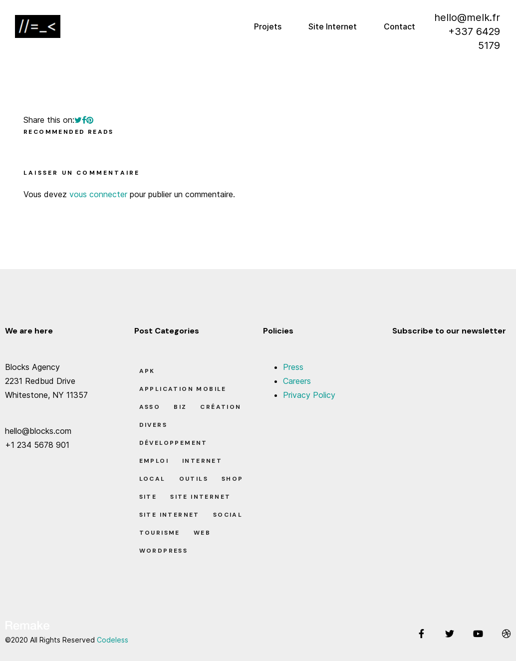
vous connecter (98, 194)
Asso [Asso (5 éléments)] (150, 407)
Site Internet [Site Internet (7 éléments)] (169, 515)
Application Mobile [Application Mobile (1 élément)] (183, 389)
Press (293, 367)
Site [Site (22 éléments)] (148, 497)
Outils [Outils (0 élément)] (193, 479)
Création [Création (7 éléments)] (220, 407)
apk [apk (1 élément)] (147, 371)
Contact (399, 26)
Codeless (112, 640)
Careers (297, 381)
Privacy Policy (309, 395)
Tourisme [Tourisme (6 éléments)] (159, 533)
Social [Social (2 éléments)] (228, 515)
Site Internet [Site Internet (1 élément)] (200, 497)
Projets (267, 26)
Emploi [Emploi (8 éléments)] (154, 461)
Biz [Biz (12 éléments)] (180, 407)
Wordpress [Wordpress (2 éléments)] (163, 551)
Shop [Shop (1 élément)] (233, 479)
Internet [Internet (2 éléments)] (202, 461)
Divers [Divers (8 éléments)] (153, 425)
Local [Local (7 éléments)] (152, 479)
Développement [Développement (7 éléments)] (173, 443)
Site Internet (332, 26)
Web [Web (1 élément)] (202, 533)
